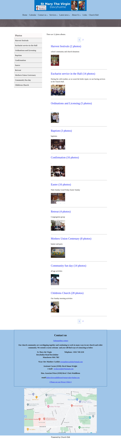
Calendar (32, 15)
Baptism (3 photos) (61, 130)
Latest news (64, 15)
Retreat (18, 70)
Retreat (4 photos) (61, 211)
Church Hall (94, 15)
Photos (18, 35)
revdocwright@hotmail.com (63, 369)
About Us (75, 15)
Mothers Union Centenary (25, 75)
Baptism (18, 55)
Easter (17, 65)
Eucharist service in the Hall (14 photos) (73, 73)
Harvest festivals (21, 40)
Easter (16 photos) (61, 184)
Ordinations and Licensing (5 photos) (71, 103)
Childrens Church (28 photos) (67, 293)
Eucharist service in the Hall (26, 45)
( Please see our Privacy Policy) (60, 382)
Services (52, 15)
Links (85, 15)
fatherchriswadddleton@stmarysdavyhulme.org (62, 378)
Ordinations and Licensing (25, 50)
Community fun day (23, 80)
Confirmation (20, 60)
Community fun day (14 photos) (68, 265)
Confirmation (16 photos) (65, 157)
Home (24, 15)
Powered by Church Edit (60, 437)
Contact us (42, 15)
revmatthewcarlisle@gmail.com (71, 362)
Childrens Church (22, 85)
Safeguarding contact (60, 341)
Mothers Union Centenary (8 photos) (71, 238)
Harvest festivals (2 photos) (66, 46)
